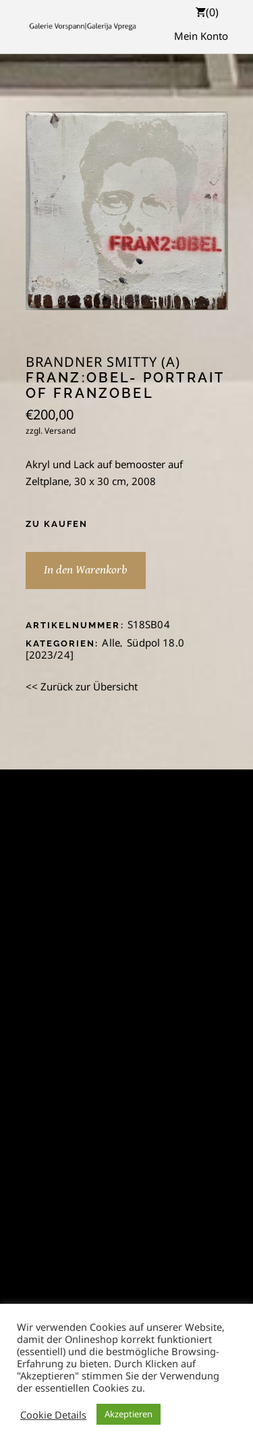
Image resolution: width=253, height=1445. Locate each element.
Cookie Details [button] (53, 1415)
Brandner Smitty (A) (103, 362)
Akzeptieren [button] (128, 1414)
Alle (111, 642)
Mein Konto (201, 36)
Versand (60, 430)
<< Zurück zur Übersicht (82, 686)
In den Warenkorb (86, 570)
